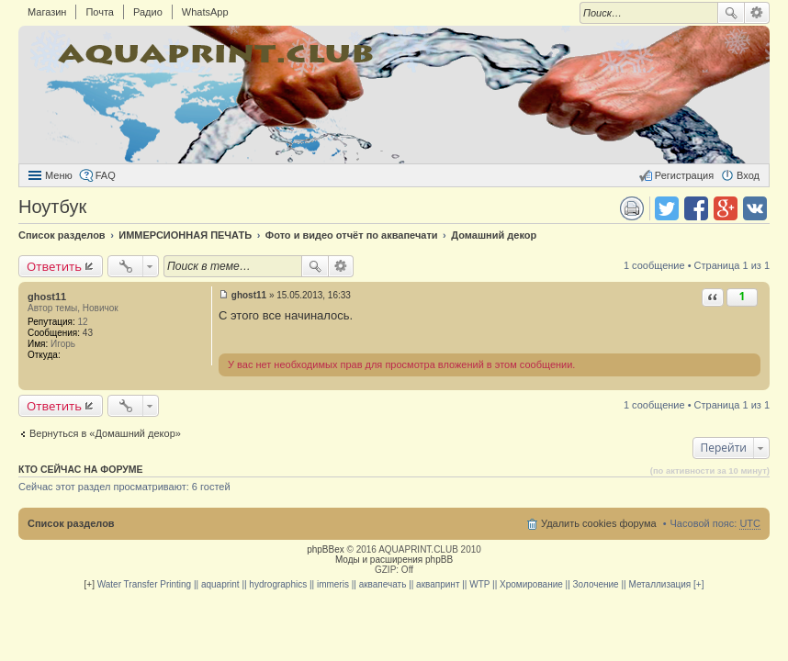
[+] (89, 584)
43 (88, 333)
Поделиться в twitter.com (667, 208)
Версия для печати (632, 208)
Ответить (54, 266)
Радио (148, 11)
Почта (99, 11)
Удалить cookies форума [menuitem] (599, 523)
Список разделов (71, 523)
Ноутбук (52, 206)
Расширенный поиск (757, 13)
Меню (59, 175)
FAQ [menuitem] (106, 175)
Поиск (731, 13)
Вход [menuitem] (748, 175)
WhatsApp (205, 11)
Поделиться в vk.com (755, 208)
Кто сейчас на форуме (80, 469)
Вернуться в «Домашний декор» (105, 433)
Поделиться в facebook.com (696, 208)
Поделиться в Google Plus (725, 208)
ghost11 (47, 296)
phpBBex (325, 549)
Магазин (47, 11)
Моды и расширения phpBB (394, 560)
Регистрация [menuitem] (684, 175)
